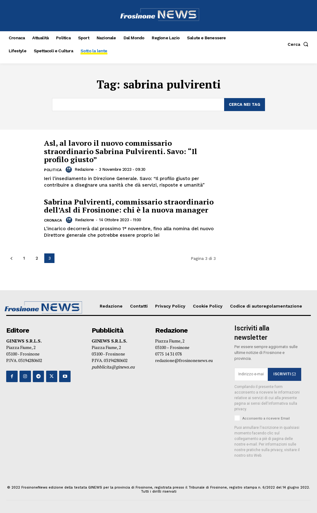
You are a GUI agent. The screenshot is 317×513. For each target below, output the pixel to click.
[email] (251, 374)
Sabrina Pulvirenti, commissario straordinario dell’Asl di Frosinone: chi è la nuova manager (129, 205)
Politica (53, 170)
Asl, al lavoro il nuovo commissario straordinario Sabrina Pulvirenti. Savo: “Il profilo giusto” (120, 151)
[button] (299, 44)
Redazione (84, 169)
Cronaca (53, 220)
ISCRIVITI (284, 374)
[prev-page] (11, 258)
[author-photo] (70, 169)
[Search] (244, 104)
